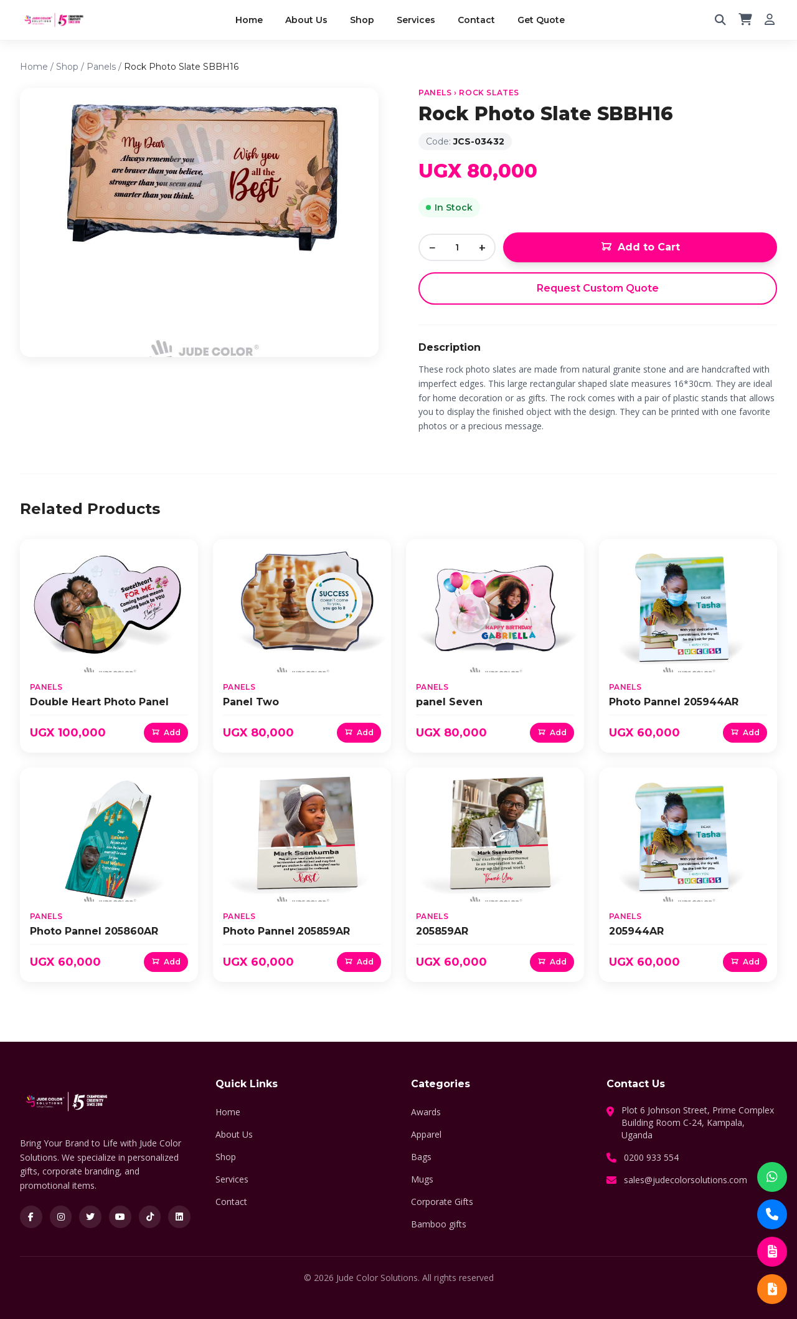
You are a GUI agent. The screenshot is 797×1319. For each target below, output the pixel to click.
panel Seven (449, 702)
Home (249, 20)
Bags (421, 1157)
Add (166, 732)
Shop (362, 20)
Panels (101, 66)
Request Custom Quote (598, 288)
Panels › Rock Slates (468, 92)
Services (416, 20)
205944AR (636, 931)
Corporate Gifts (442, 1201)
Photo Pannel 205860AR (94, 931)
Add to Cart (640, 247)
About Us (306, 20)
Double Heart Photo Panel (99, 702)
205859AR (442, 931)
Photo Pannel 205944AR (673, 702)
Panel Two (251, 702)
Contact (476, 20)
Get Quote (541, 20)
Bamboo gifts (438, 1224)
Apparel (426, 1134)
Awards (426, 1112)
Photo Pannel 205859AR (286, 931)
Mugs (422, 1179)
